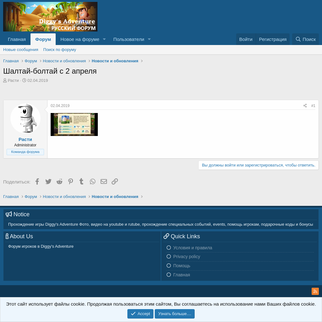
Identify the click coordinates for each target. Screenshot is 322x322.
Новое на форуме (79, 39)
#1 (313, 106)
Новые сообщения (20, 49)
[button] (104, 39)
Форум (43, 39)
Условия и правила (192, 247)
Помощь (181, 265)
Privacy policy (186, 256)
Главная (17, 39)
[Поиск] (305, 39)
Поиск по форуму (59, 49)
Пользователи (129, 39)
